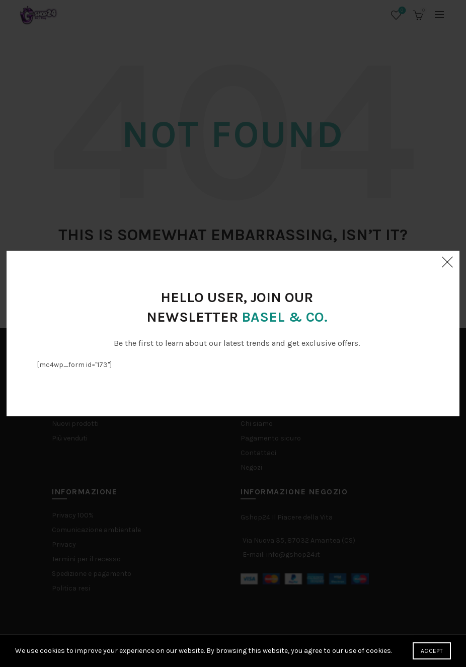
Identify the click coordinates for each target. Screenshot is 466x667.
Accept (432, 650)
